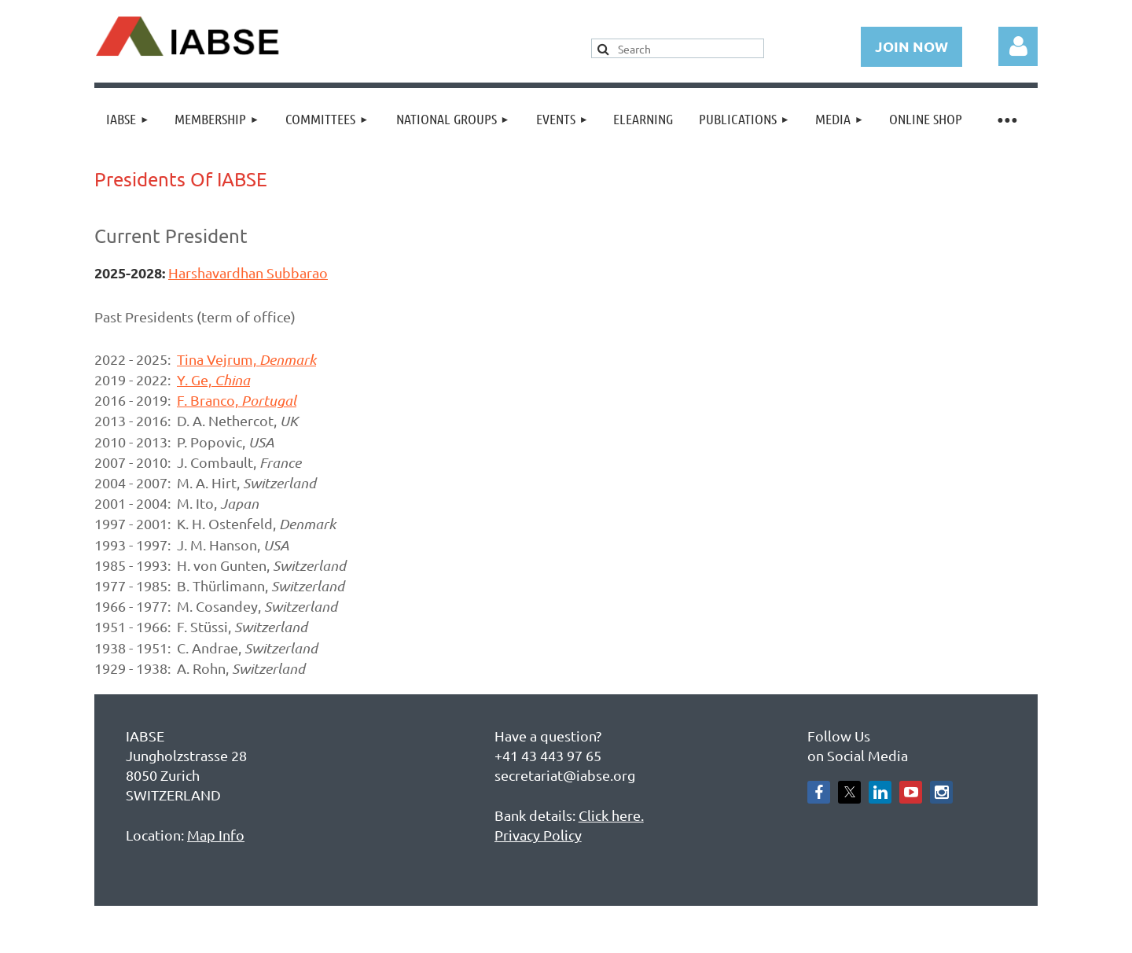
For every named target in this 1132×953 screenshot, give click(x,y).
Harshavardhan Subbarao (248, 272)
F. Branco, (236, 400)
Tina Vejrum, (246, 359)
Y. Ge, (213, 379)
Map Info (215, 834)
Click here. (611, 815)
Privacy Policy (538, 834)
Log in (1018, 46)
